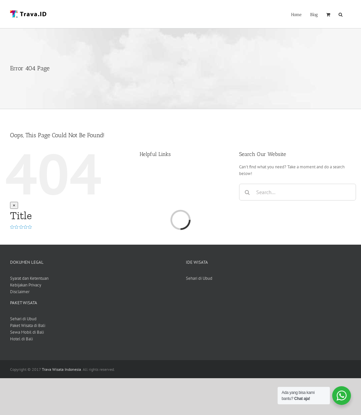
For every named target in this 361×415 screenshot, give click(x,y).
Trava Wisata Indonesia (61, 369)
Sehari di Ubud (199, 278)
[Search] (247, 192)
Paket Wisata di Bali (27, 325)
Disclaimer (19, 292)
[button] (341, 14)
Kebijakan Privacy (25, 285)
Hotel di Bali (21, 339)
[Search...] (297, 192)
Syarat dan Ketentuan (29, 278)
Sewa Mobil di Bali (27, 332)
